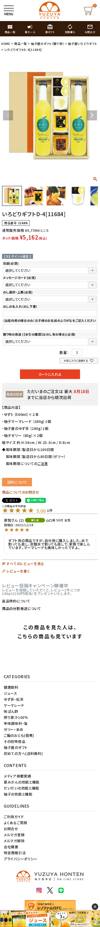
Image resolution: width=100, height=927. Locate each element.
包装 (10, 263)
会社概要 (11, 846)
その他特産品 (14, 741)
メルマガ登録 (14, 834)
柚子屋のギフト (16, 747)
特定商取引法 (15, 852)
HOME (5, 43)
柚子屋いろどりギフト (82, 43)
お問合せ (11, 828)
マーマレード (14, 705)
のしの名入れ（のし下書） (20, 306)
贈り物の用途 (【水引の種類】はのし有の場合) (39, 334)
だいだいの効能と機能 (21, 788)
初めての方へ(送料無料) (23, 753)
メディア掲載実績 (17, 776)
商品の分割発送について (21, 608)
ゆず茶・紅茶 (14, 699)
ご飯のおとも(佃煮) (19, 735)
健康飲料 (11, 687)
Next (92, 115)
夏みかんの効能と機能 (22, 782)
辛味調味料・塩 (16, 723)
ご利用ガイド (14, 816)
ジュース (10, 693)
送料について (17, 482)
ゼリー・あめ (13, 729)
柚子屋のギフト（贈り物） (47, 43)
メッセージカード (19, 277)
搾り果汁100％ (16, 717)
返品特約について (16, 600)
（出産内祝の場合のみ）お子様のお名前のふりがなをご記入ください (49, 320)
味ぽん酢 (11, 711)
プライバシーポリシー (21, 858)
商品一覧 (20, 43)
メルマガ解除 (14, 840)
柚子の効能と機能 (18, 794)
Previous (8, 115)
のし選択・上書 (18, 292)
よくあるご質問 (15, 822)
